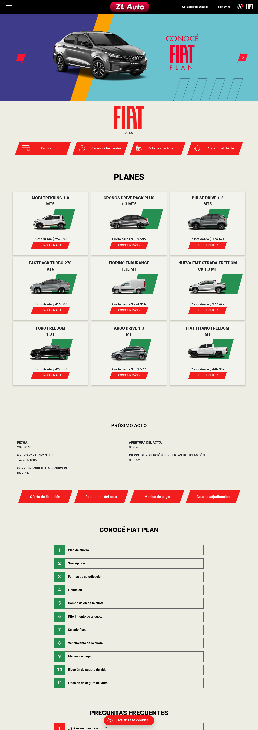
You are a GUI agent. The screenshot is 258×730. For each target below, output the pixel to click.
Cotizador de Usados (195, 6)
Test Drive (224, 6)
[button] (18, 52)
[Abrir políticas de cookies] (129, 720)
